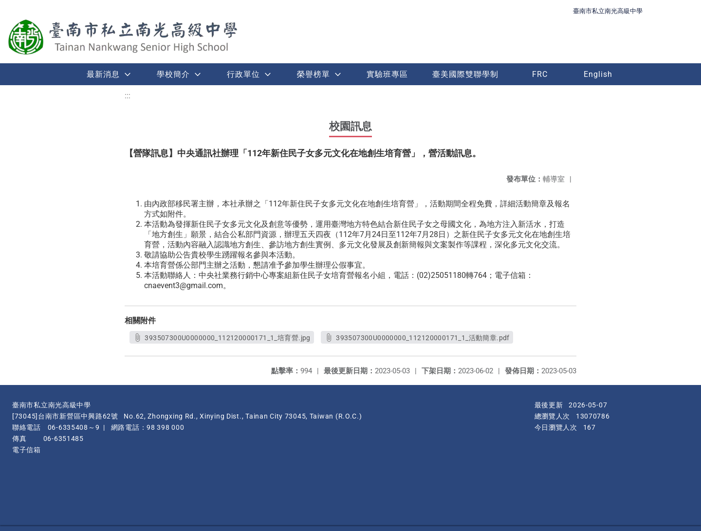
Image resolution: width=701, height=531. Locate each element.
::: (127, 95)
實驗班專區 (387, 74)
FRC (540, 74)
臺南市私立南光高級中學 (608, 11)
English (598, 74)
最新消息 (103, 74)
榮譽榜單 (313, 74)
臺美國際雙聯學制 (465, 74)
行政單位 (243, 74)
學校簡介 (173, 74)
